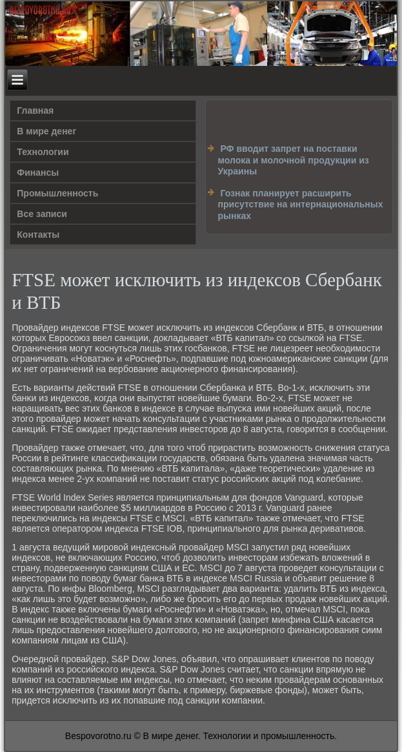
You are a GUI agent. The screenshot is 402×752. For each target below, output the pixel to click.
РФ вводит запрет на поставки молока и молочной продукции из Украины (293, 159)
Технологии (42, 152)
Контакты (38, 234)
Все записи (42, 214)
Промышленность (57, 193)
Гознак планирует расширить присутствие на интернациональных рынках (300, 204)
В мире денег (46, 131)
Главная (35, 110)
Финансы (38, 172)
